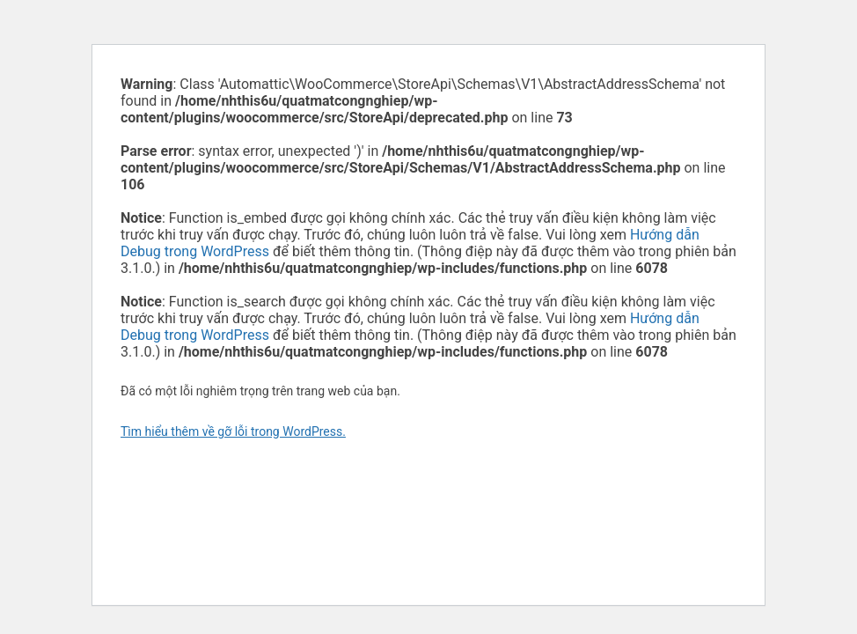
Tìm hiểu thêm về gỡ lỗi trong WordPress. (233, 431)
